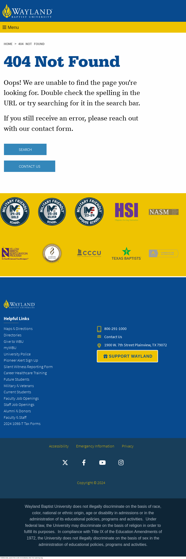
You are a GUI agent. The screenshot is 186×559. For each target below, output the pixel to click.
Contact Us (29, 166)
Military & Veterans (19, 385)
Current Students (17, 392)
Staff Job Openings (19, 404)
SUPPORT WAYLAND (127, 356)
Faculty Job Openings (21, 398)
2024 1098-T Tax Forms (22, 423)
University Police (17, 354)
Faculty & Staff (15, 417)
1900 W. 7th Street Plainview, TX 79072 (135, 345)
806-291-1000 (115, 328)
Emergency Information (95, 446)
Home (8, 44)
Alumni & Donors (17, 411)
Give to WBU (14, 341)
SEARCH (25, 149)
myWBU (10, 347)
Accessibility (59, 446)
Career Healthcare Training (25, 372)
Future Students (16, 379)
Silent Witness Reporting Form (28, 366)
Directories (12, 335)
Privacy (127, 446)
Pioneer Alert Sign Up (21, 360)
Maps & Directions (18, 328)
